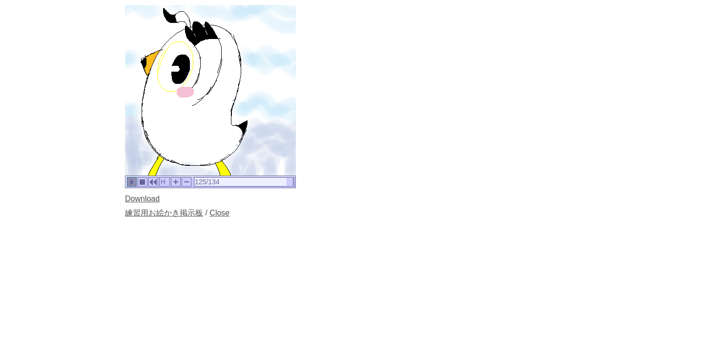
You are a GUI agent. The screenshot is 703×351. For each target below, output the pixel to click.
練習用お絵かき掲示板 (164, 213)
